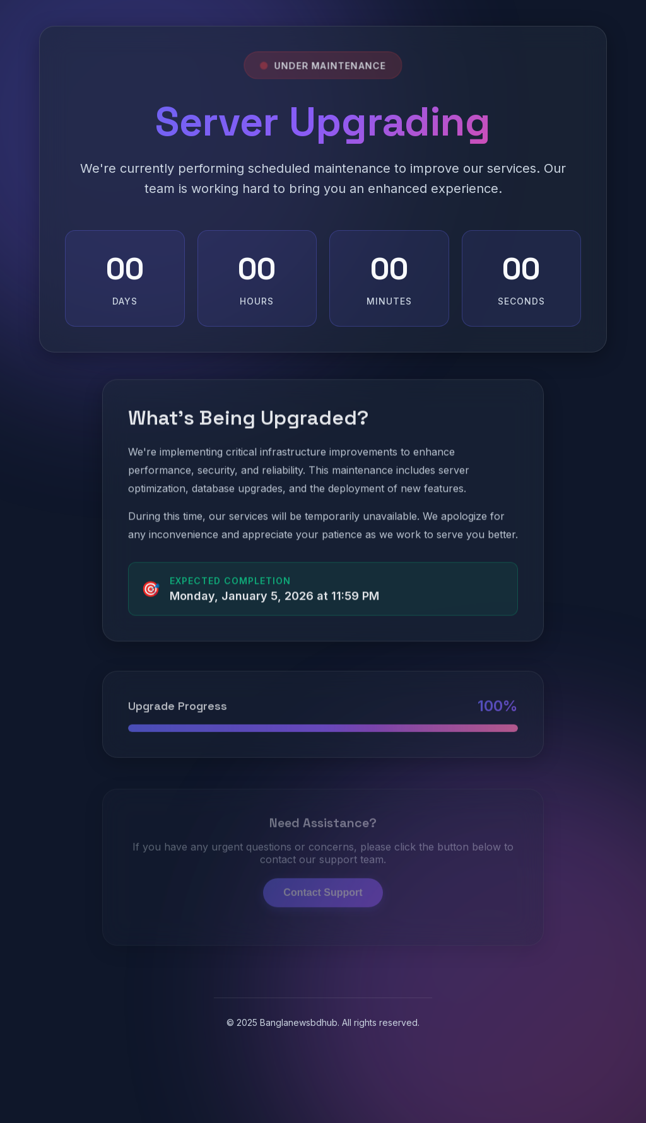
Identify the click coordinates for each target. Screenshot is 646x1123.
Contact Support (322, 881)
